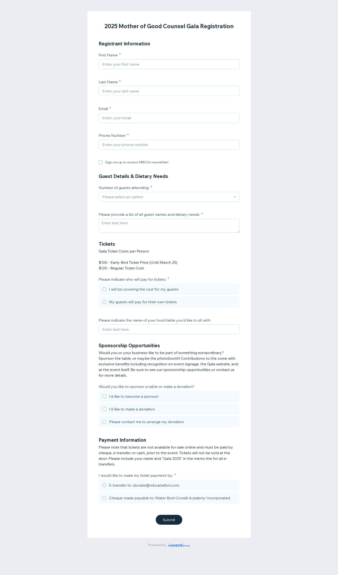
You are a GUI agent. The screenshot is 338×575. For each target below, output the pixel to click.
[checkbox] (100, 162)
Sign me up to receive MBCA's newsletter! (136, 162)
